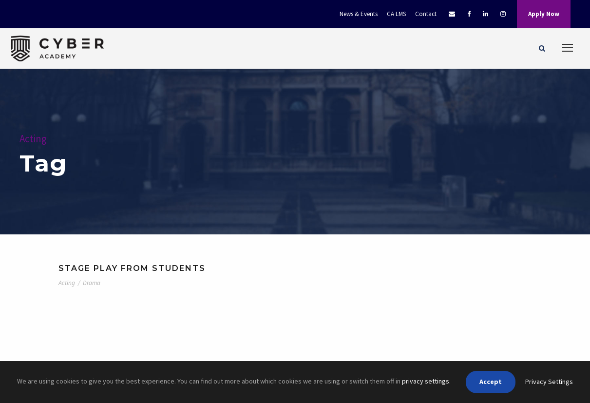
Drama (91, 283)
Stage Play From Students (132, 268)
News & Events (359, 14)
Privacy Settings (549, 381)
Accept (490, 381)
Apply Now (543, 14)
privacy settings (425, 381)
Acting (66, 283)
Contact (426, 14)
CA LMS (396, 14)
